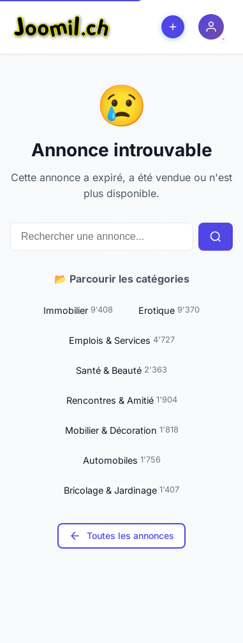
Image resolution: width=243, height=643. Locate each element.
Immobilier (78, 310)
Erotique (169, 310)
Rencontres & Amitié (121, 400)
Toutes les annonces (121, 535)
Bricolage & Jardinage (121, 490)
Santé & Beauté (121, 370)
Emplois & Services (122, 340)
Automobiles (122, 460)
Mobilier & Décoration (122, 430)
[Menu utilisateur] (211, 26)
